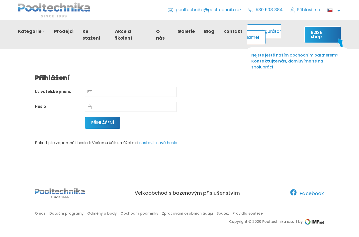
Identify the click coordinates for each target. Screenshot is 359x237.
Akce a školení (123, 34)
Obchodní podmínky (139, 213)
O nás (160, 34)
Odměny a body (102, 213)
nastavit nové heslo (158, 143)
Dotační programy (66, 213)
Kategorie (31, 31)
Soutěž (223, 213)
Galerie (186, 31)
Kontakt (232, 31)
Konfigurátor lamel (264, 34)
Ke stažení (91, 34)
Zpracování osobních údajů (187, 213)
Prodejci (64, 31)
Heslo (40, 106)
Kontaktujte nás (268, 61)
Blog (209, 31)
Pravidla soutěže (248, 213)
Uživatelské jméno (53, 91)
